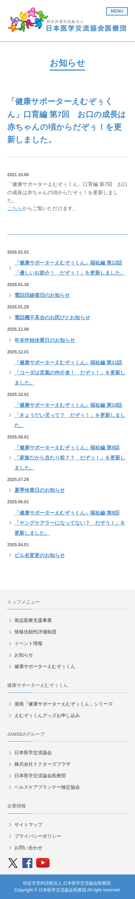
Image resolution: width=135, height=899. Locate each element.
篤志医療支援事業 (33, 620)
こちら (14, 208)
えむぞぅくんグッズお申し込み (47, 715)
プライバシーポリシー (37, 836)
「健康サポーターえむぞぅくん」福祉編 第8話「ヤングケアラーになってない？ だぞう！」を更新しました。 (69, 523)
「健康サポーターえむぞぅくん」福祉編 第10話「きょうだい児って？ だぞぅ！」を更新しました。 (69, 415)
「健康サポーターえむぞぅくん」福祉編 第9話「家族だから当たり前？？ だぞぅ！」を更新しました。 (69, 458)
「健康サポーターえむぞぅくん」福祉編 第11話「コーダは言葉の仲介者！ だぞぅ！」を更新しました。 (69, 373)
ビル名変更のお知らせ (39, 555)
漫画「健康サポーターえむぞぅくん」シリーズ (63, 704)
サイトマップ (28, 824)
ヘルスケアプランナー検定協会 (47, 787)
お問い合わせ (28, 847)
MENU (117, 11)
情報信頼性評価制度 (35, 632)
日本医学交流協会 (33, 752)
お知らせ (23, 655)
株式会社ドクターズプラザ (42, 764)
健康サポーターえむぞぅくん (44, 666)
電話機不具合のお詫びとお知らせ (52, 317)
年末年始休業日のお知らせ (44, 340)
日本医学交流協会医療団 (40, 775)
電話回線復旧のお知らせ (42, 295)
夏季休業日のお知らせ (39, 490)
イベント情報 (28, 643)
